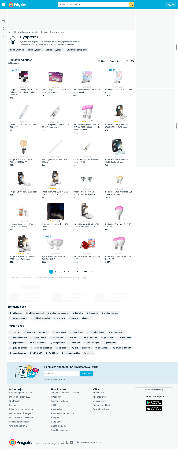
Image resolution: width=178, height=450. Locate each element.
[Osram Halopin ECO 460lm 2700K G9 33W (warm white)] (55, 118)
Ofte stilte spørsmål (18, 427)
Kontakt (12, 406)
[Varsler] (3, 28)
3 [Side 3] (59, 271)
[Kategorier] (3, 4)
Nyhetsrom (56, 398)
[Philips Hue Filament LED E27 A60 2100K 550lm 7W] (24, 152)
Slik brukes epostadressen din (54, 379)
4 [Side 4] (64, 271)
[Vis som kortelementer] (127, 61)
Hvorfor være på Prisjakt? (21, 415)
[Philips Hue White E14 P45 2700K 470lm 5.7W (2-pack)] (55, 185)
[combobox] (93, 4)
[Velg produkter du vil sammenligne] (132, 61)
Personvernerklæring (102, 406)
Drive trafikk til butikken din (21, 419)
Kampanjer (56, 423)
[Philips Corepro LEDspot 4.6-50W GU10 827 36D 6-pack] (55, 83)
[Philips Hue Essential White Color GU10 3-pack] (87, 83)
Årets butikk (56, 410)
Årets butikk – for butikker (63, 415)
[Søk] (131, 4)
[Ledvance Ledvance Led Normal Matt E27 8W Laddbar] (24, 217)
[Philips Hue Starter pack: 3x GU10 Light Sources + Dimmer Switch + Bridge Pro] (24, 83)
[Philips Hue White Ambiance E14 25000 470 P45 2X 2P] (119, 185)
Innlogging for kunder (19, 423)
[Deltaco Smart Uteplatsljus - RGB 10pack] (55, 217)
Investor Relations (59, 402)
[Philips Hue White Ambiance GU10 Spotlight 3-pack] (119, 152)
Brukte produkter (58, 427)
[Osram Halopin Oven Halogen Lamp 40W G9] (87, 152)
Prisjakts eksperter (59, 431)
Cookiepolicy (99, 402)
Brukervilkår (98, 394)
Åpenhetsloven (100, 398)
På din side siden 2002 (19, 398)
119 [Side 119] (76, 271)
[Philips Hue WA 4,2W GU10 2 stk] (24, 185)
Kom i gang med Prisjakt (20, 394)
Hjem (9, 32)
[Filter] (3, 35)
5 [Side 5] (68, 271)
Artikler (54, 406)
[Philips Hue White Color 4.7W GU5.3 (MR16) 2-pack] (55, 249)
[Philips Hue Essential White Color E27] (119, 83)
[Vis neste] (91, 272)
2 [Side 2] (55, 271)
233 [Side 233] (85, 271)
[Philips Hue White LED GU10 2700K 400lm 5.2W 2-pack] (119, 118)
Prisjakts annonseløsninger (21, 410)
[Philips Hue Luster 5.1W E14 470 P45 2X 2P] (119, 249)
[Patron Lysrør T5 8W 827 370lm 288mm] (55, 152)
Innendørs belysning (48, 32)
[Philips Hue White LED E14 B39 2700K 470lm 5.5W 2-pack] (87, 217)
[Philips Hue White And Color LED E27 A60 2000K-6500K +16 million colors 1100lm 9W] (87, 118)
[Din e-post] (61, 373)
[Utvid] (3, 14)
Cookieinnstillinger (101, 410)
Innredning (34, 32)
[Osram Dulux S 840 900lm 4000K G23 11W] (24, 118)
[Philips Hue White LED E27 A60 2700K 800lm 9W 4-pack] (24, 249)
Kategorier (56, 419)
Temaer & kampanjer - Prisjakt (65, 394)
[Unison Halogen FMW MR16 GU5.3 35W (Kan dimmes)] (87, 185)
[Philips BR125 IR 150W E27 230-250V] (87, 249)
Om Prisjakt (14, 402)
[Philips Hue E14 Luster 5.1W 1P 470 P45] (119, 217)
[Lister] (3, 21)
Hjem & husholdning (21, 32)
